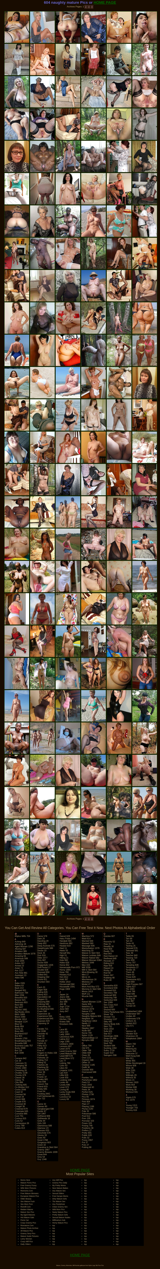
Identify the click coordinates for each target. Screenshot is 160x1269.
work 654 (130, 1085)
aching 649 (20, 941)
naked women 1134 (91, 1002)
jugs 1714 (64, 1006)
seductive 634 (110, 1000)
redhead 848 (110, 958)
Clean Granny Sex (59, 1207)
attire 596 (19, 978)
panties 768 (87, 1077)
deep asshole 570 (46, 946)
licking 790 (65, 1063)
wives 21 (130, 1080)
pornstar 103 (88, 1121)
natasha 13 (87, 1006)
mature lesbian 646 (91, 955)
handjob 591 (66, 941)
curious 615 (20, 1118)
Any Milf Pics (57, 1180)
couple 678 (20, 1101)
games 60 (42, 1106)
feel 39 (40, 1036)
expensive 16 (43, 1014)
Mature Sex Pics (27, 1212)
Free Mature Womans (29, 1193)
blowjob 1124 (21, 1021)
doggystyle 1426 (45, 965)
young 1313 (131, 1105)
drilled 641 (42, 974)
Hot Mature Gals (27, 1217)
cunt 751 (19, 1116)
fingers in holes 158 (47, 1053)
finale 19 (41, 1048)
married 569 (87, 941)
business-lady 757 (24, 1046)
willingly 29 (131, 1075)
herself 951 (65, 953)
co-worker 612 (22, 1087)
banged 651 (20, 990)
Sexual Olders (58, 1193)
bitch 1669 (20, 1014)
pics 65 (85, 1097)
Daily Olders (25, 1244)
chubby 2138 (21, 1073)
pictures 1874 (88, 1099)
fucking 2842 (43, 1094)
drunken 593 (43, 982)
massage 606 (88, 946)
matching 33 (87, 950)
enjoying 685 (43, 1002)
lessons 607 (66, 1046)
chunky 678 (20, 1075)
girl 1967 (41, 1113)
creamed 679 (21, 1109)
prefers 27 (87, 1130)
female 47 (42, 1041)
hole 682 (64, 960)
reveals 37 (109, 961)
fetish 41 (41, 1043)
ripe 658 (108, 966)
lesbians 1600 (66, 1044)
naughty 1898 (88, 1014)
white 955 (130, 1061)
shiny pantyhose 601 (114, 1012)
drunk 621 (42, 979)
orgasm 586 (87, 1060)
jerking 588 (65, 999)
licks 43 (63, 1065)
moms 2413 (87, 991)
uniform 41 (131, 1021)
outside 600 (87, 1070)
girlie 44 (41, 1121)
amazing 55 (20, 956)
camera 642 (20, 1058)
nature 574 (87, 1011)
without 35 (131, 1077)
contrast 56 (20, 1094)
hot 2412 (64, 977)
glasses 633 (43, 1130)
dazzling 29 (42, 941)
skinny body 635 (112, 1024)
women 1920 (132, 1082)
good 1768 (42, 1140)
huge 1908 (65, 989)
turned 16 (130, 1006)
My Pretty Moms (59, 1185)
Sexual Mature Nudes (61, 1217)
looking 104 (65, 1080)
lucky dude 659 (67, 1092)
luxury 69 (64, 1099)
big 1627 (19, 1007)
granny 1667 (43, 1150)
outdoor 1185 (88, 1065)
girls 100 (41, 1123)
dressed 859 (43, 972)
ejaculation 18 (44, 997)
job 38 (63, 1004)
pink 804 (86, 1101)
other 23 (86, 1062)
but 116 (18, 1050)
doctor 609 (42, 962)
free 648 (41, 1082)
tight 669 (130, 982)
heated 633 (65, 946)
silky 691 (108, 1021)
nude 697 (86, 1030)
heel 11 (63, 948)
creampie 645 (21, 1111)
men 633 (86, 965)
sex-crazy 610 (111, 1005)
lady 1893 (64, 1034)
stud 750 (108, 1043)
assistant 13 (20, 975)
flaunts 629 (42, 1070)
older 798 (86, 1050)
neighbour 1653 (89, 1021)
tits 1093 (130, 989)
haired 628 (65, 936)
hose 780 (64, 972)
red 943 (108, 954)
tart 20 (129, 941)
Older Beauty (25, 1199)
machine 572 (88, 936)
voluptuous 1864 (134, 1038)
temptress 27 (132, 967)
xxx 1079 (130, 1100)
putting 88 (86, 1147)
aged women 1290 (24, 946)
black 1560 (20, 1017)
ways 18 (130, 1046)
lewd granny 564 (68, 1051)
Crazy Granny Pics (28, 1223)
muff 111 (86, 994)
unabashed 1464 (134, 1011)
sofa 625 (108, 1031)
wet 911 (130, 1058)
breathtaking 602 (23, 1041)
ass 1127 (19, 970)
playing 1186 (88, 1106)
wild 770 (130, 1073)
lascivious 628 (67, 1037)
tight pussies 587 (134, 984)
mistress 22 (87, 982)
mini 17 (85, 974)
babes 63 (19, 985)
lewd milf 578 (66, 1056)
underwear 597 (133, 1014)
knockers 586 (66, 1024)
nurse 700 (87, 1033)
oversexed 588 (89, 1072)
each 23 (41, 987)
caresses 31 (21, 1063)
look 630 (64, 1077)
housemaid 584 (67, 984)
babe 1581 (20, 983)
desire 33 (41, 950)
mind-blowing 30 (89, 972)
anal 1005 (19, 961)
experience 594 (44, 1016)
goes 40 (41, 1138)
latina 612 (64, 1039)
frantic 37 (42, 1077)
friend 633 (42, 1086)
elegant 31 (42, 999)
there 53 (130, 974)
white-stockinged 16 (135, 1063)
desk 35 (41, 953)
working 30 (131, 1089)
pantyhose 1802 (89, 1080)
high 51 (63, 955)
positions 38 (87, 1128)
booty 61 (19, 1029)
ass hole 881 (21, 973)
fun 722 (41, 1098)
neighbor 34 (87, 1018)
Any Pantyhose (58, 1204)
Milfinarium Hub (58, 1220)
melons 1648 (88, 962)
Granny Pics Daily (59, 1183)
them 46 (130, 972)
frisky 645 (42, 1089)
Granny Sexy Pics (27, 1233)
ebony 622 (42, 994)
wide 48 (130, 1068)
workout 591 (132, 1092)
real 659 (108, 949)
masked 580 (87, 943)
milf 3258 (86, 967)
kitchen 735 (65, 1019)
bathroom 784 (21, 993)
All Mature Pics (26, 1231)
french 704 (42, 1084)
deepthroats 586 (45, 948)
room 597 (109, 975)
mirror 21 (86, 977)
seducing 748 (110, 997)
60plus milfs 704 (22, 936)
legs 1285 (64, 1041)
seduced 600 (110, 995)
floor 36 (41, 1072)
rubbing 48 (109, 978)
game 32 (41, 1104)
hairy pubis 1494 (68, 938)
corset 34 (19, 1097)
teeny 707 (131, 962)
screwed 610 (110, 990)
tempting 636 (132, 965)
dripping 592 (43, 977)
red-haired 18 (111, 956)
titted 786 (130, 991)
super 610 (109, 1053)
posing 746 (87, 1126)
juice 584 (64, 1009)
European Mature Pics (29, 1196)
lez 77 (63, 1061)
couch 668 (20, 1099)
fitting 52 (41, 1062)
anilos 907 (20, 963)
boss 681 (19, 1031)
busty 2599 (20, 1048)
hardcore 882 (66, 943)
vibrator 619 (131, 1034)
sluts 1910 (109, 1029)
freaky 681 (42, 1079)
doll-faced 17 (44, 967)
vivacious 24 (132, 1036)
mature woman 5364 (92, 960)
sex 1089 (108, 1002)
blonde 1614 (21, 1019)
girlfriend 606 (43, 1116)
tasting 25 (131, 946)
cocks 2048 (20, 1089)
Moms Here (25, 1180)
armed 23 (19, 966)
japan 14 (64, 994)
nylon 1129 (87, 1035)
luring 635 (65, 1094)
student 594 (109, 1046)
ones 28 (86, 1055)
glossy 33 (42, 1135)
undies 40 (130, 1016)
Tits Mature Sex (58, 1201)
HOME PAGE (105, 2)
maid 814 (86, 938)
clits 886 (19, 1082)
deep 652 (41, 943)
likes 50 (63, 1068)
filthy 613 (41, 1046)
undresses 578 (133, 1018)
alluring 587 (20, 949)
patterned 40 (88, 1087)
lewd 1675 (65, 1049)
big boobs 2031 (22, 1012)
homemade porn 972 (70, 967)
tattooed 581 (132, 950)
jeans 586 (64, 997)
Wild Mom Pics (58, 1209)
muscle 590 (87, 996)
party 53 (86, 1082)
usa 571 (130, 1026)
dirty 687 (41, 960)
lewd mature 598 (68, 1053)
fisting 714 (42, 1060)
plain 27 (85, 1104)
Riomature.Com (27, 1225)
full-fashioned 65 (45, 1096)
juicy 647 (64, 1011)
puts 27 (85, 1145)
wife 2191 (130, 1070)
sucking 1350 (110, 1048)
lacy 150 (64, 1032)
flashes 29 (42, 1065)
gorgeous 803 (44, 1142)
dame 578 (42, 936)
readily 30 (109, 946)
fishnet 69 (42, 1055)
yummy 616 (131, 1110)
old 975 (85, 1048)
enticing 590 (43, 1004)
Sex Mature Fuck (27, 1201)
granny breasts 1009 (47, 1152)
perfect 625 (87, 1092)
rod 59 (107, 973)
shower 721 (109, 1017)
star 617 (108, 1034)
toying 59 (130, 999)
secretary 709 (110, 993)
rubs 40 (108, 980)
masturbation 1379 (90, 948)
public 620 (87, 1135)
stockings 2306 (111, 1036)
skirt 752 (108, 1026)
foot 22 (40, 1074)
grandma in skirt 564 (47, 1147)
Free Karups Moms (60, 1196)
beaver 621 (20, 1000)
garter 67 (41, 1111)
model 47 (86, 984)
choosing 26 (21, 1070)
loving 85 (64, 1089)
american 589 (21, 958)
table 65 (130, 936)
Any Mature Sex (59, 1191)
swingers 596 (110, 1055)
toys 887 (130, 1001)
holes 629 (64, 962)
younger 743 (132, 1108)
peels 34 (86, 1089)
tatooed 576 (132, 948)
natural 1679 (88, 1009)
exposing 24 (43, 1023)
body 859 (19, 1026)
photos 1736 (88, 1094)
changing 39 (21, 1065)
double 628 (42, 970)
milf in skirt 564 (89, 970)
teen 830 (130, 960)
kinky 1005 (65, 1017)
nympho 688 (88, 1040)
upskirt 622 (131, 1023)
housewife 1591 (67, 987)
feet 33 (40, 1038)
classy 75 (19, 1080)
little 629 (64, 1075)
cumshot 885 (21, 1113)
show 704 (108, 1014)
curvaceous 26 (22, 1123)
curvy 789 (19, 1126)
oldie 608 (86, 1053)
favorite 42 (42, 1034)
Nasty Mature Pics (59, 1212)
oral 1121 (86, 1058)
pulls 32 (85, 1138)
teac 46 (129, 953)
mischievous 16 (89, 979)
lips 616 (64, 1073)
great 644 (42, 1154)
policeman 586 (89, 1113)
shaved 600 (109, 1009)
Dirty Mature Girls (59, 1199)
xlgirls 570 (131, 1097)
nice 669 (86, 1026)
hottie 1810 (65, 982)
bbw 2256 (19, 995)
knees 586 (65, 1021)
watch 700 (131, 1044)
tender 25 (130, 970)
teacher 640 (132, 955)
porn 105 (86, 1118)
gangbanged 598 (45, 1109)
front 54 (41, 1091)
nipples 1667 (88, 1028)
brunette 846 (21, 1043)
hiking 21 (64, 958)
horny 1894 (65, 970)
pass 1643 (87, 1085)
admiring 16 (20, 944)
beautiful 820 (21, 997)
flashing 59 (42, 1067)
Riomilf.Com (25, 1207)
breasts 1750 (21, 1038)
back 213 (19, 988)
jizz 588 (63, 1002)
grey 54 (41, 1157)
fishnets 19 (42, 1058)
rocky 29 (108, 970)
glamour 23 (42, 1128)
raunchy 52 (109, 941)
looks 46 (64, 1082)
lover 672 (64, 1087)
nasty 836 (86, 1004)
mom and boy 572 (90, 987)
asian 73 (19, 968)
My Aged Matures (27, 1215)
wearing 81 (131, 1049)
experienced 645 (45, 1018)
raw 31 (107, 944)
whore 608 (131, 1065)
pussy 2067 (87, 1140)
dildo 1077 (42, 958)
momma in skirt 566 (91, 989)
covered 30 (20, 1104)
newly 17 (86, 1023)
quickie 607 (109, 936)
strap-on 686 (110, 1038)
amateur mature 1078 (25, 954)
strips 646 (108, 1041)
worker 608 (131, 1087)
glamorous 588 (44, 1126)
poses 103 (87, 1123)
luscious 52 (65, 1097)
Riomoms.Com (26, 1191)
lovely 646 (65, 1085)
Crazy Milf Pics (26, 1241)
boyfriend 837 (21, 1034)
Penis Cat (24, 1220)
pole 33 (85, 1111)
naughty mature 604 (91, 1016)
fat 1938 (41, 1031)
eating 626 (42, 992)
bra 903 (18, 1036)
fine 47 (40, 1050)
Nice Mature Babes (60, 1188)
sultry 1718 (109, 1050)
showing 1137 (110, 1019)
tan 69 (129, 938)
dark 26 (41, 938)
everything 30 (43, 1006)
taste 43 (130, 943)
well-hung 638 (133, 1056)
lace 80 (63, 1029)
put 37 (85, 1142)
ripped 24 (108, 968)
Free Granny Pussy (28, 1185)
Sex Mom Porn (26, 1204)
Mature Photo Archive (29, 1228)
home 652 (64, 965)
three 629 (131, 977)
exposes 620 (43, 1021)
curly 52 (19, 1121)
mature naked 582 (90, 958)
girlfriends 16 (43, 1118)
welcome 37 (132, 1053)
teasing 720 (131, 958)
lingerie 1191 (66, 1070)
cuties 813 (20, 1128)
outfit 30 (86, 1067)
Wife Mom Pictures (28, 1188)
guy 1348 (41, 1159)
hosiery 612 (65, 974)
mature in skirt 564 (91, 953)
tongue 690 (131, 996)
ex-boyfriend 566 (45, 1009)
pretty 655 (86, 1133)
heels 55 (64, 950)
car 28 (18, 1061)
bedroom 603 (21, 1002)
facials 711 (42, 1029)
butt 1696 (19, 1053)
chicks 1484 (20, 1068)
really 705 (109, 951)
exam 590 (42, 1011)
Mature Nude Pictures (29, 1236)
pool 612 (86, 1116)
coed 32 (19, 1092)
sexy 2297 (109, 1007)
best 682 (19, 1005)
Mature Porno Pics (28, 1183)
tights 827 (131, 987)
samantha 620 (111, 985)
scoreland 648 (110, 988)
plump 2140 (87, 1109)
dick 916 (41, 955)
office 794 (86, 1046)
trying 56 (130, 1003)
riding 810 (109, 963)
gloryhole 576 (44, 1133)
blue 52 (18, 1024)
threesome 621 (133, 979)
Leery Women (26, 1239)
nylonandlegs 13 (90, 1038)
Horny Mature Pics (60, 1223)
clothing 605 (21, 1085)
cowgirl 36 (20, 1106)
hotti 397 (64, 979)
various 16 (131, 1031)
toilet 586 (130, 994)
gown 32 (41, 1145)
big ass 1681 (21, 1009)
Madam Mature (26, 1209)
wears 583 (131, 1051)
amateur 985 (21, 951)
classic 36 (20, 1077)
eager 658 (42, 990)
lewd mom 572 (67, 1058)
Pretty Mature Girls (60, 1215)
